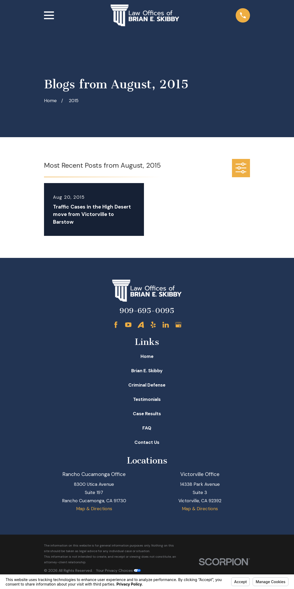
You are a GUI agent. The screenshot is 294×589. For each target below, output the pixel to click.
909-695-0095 (147, 310)
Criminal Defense (146, 385)
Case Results (147, 414)
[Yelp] (153, 325)
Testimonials (147, 399)
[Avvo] (141, 325)
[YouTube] (128, 325)
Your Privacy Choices (118, 570)
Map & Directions (94, 509)
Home (147, 356)
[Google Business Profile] (178, 325)
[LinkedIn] (166, 325)
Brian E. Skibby (147, 371)
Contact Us (146, 442)
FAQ (146, 428)
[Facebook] (116, 325)
